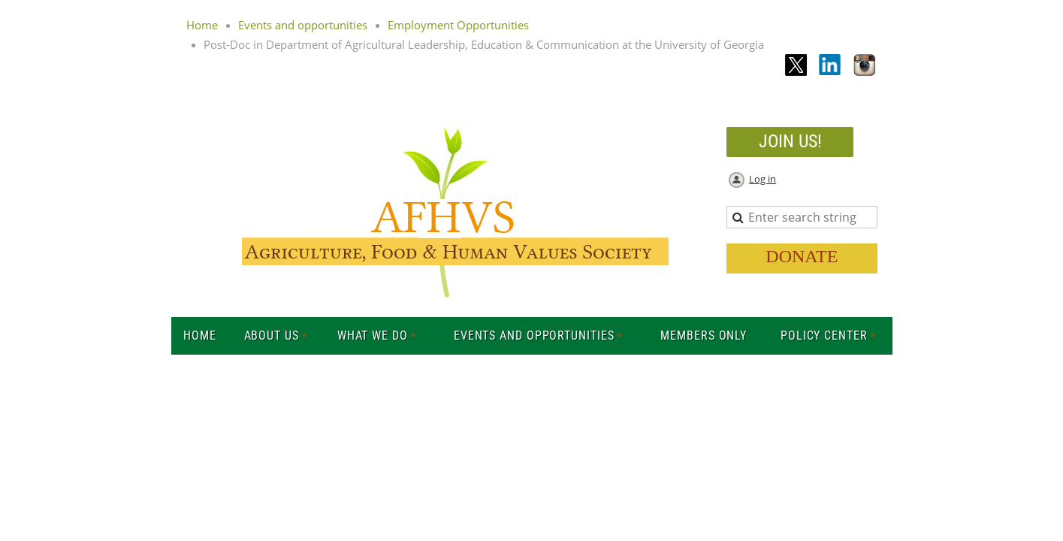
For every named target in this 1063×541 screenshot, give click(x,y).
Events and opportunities (302, 24)
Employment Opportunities (458, 24)
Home (202, 24)
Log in (762, 179)
